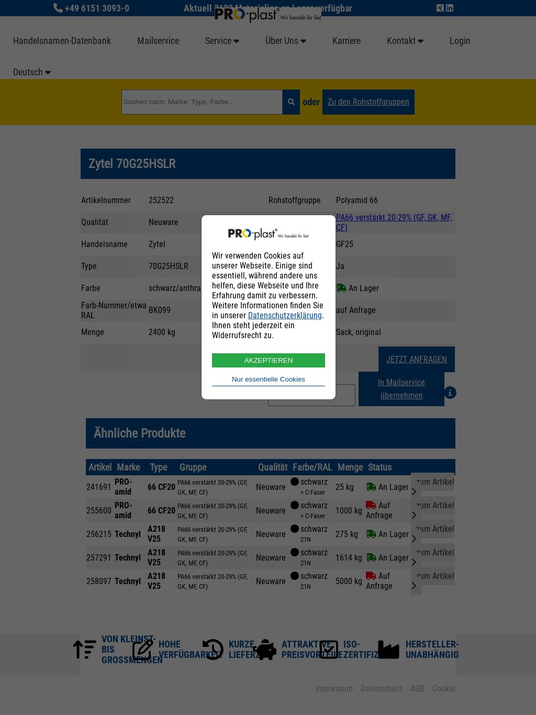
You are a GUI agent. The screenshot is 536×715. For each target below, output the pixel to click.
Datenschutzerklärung (285, 315)
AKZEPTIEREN (268, 360)
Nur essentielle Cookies (268, 379)
